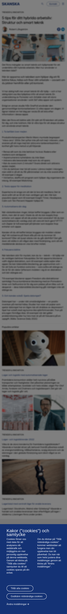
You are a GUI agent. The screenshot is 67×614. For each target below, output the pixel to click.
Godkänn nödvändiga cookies (26, 596)
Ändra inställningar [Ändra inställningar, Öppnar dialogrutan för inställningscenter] (17, 604)
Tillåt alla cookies (20, 588)
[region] (33, 569)
